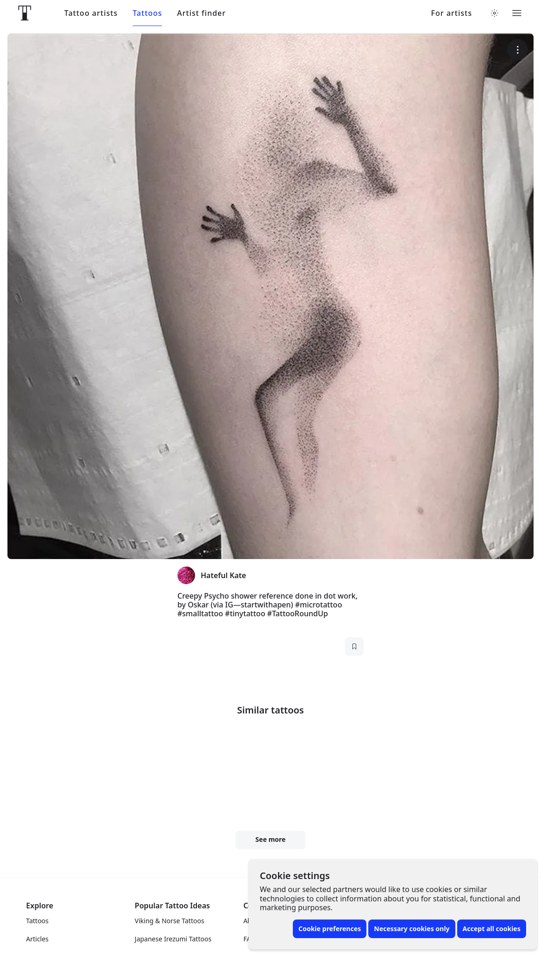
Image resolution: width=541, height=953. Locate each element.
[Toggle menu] (516, 13)
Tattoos (147, 13)
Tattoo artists (91, 13)
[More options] (517, 49)
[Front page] (24, 13)
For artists (451, 13)
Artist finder (201, 13)
